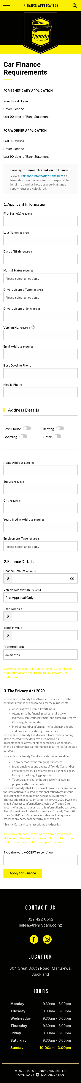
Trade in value (12, 627)
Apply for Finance (23, 873)
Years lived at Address (23, 519)
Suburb (13, 481)
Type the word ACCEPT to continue (28, 852)
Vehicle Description (22, 589)
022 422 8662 (41, 919)
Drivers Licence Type (23, 289)
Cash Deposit (12, 608)
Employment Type (40, 544)
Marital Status (18, 270)
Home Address (19, 462)
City (11, 500)
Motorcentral (50, 1074)
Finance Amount (20, 571)
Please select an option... (22, 278)
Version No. (19, 327)
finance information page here (43, 176)
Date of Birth (17, 251)
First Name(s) (17, 213)
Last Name (16, 232)
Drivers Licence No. (21, 308)
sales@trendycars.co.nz (40, 925)
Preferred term (13, 646)
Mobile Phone (12, 384)
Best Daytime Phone (17, 365)
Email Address (18, 346)
